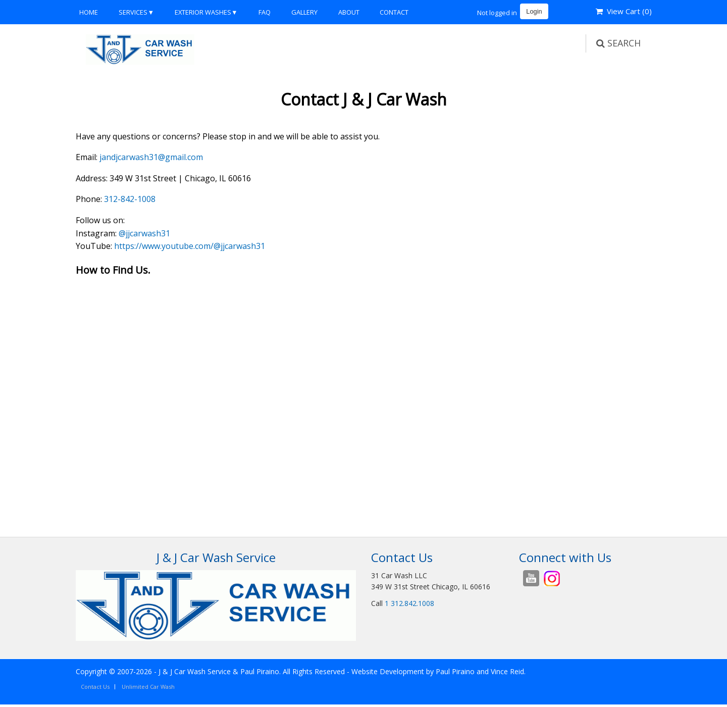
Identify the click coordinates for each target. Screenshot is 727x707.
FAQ (264, 12)
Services (133, 12)
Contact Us (95, 686)
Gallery (304, 12)
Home (88, 12)
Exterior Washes (203, 12)
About (348, 12)
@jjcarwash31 (144, 233)
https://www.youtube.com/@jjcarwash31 (189, 245)
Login (534, 11)
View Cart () (624, 11)
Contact (394, 12)
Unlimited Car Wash (148, 686)
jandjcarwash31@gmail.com (151, 157)
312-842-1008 (129, 199)
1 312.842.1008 (409, 603)
